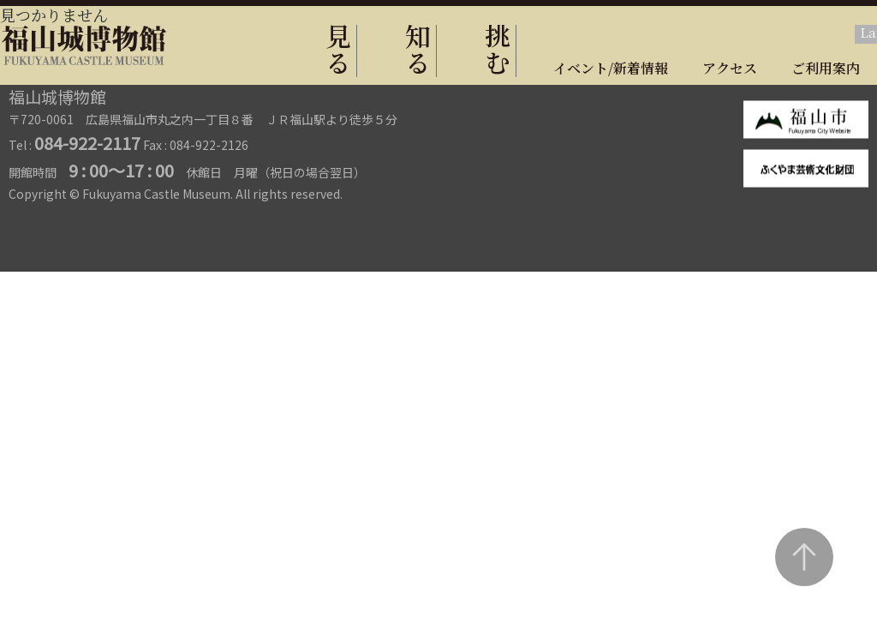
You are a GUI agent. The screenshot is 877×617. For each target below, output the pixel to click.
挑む (497, 49)
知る (418, 49)
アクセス (729, 68)
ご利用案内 (825, 68)
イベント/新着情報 (610, 68)
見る (338, 49)
